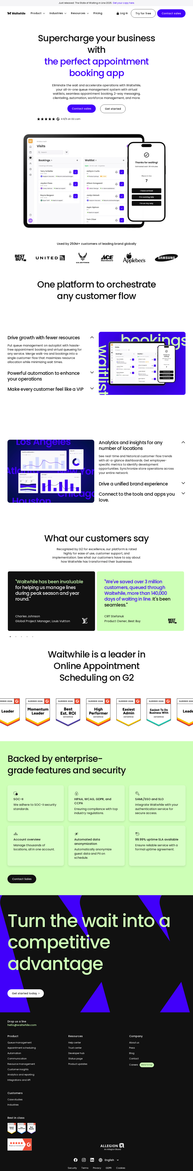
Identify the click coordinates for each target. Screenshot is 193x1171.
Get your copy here (123, 2)
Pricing (97, 13)
